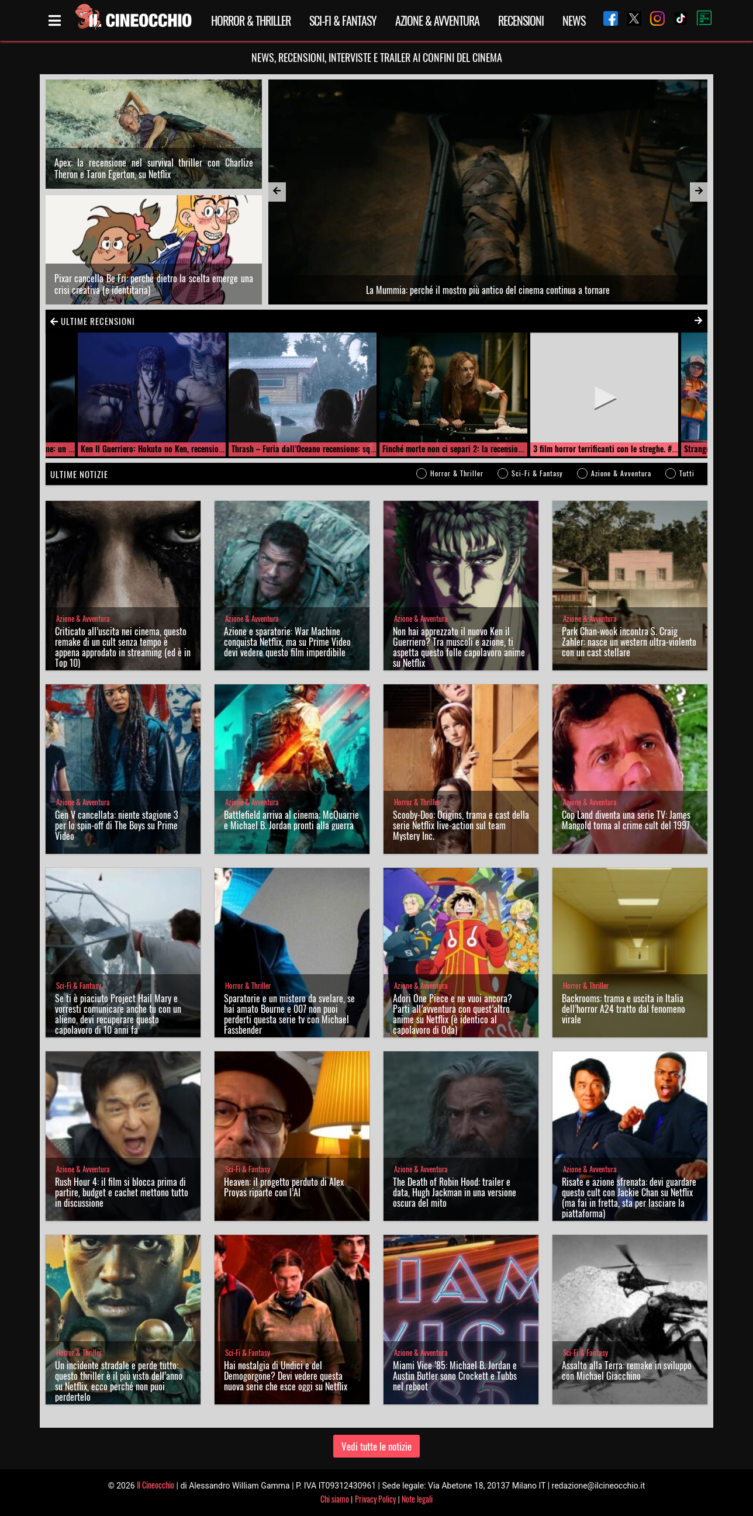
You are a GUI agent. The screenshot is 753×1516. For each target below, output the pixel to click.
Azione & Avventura (437, 20)
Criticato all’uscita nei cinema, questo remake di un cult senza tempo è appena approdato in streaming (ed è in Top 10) (123, 647)
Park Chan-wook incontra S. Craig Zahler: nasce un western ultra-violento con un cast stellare (629, 641)
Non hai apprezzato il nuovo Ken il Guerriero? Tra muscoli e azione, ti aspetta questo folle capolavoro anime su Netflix (459, 647)
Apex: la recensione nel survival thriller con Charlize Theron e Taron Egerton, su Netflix (153, 168)
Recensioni (521, 20)
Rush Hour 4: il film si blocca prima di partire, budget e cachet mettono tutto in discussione (121, 1192)
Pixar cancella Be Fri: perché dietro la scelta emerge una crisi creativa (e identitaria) (153, 284)
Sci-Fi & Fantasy (342, 20)
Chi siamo (334, 1499)
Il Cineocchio (155, 1485)
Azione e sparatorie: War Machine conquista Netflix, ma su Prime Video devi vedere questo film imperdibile (287, 641)
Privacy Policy (375, 1499)
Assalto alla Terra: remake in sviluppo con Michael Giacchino (627, 1370)
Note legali (417, 1499)
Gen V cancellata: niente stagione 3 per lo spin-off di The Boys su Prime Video (116, 825)
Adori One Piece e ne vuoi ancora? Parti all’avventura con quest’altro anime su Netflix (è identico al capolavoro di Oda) (452, 1014)
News (573, 20)
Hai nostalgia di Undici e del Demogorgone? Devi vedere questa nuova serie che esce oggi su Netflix (285, 1375)
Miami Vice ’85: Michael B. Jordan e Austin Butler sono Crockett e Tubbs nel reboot (455, 1375)
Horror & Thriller (251, 20)
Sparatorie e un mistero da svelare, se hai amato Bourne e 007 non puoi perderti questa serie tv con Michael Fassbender (289, 1014)
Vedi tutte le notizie (376, 1446)
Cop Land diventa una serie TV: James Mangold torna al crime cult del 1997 (626, 820)
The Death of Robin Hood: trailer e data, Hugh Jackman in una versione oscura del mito (454, 1192)
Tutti (687, 473)
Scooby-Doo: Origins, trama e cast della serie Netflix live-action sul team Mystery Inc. (461, 825)
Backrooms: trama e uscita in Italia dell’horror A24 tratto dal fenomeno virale (623, 1008)
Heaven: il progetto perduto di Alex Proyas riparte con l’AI (284, 1187)
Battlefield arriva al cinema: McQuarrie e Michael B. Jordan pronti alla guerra (291, 820)
